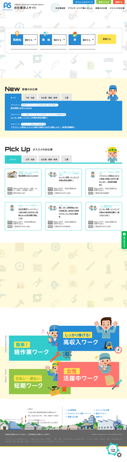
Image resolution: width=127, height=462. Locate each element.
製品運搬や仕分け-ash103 (21, 108)
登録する (99, 417)
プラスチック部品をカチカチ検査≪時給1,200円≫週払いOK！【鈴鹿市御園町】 (43, 127)
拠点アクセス (101, 413)
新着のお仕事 (73, 417)
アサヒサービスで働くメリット (79, 413)
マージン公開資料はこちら (36, 420)
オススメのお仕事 (102, 410)
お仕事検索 (72, 410)
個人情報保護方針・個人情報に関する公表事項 (43, 422)
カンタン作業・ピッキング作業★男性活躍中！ (29, 118)
